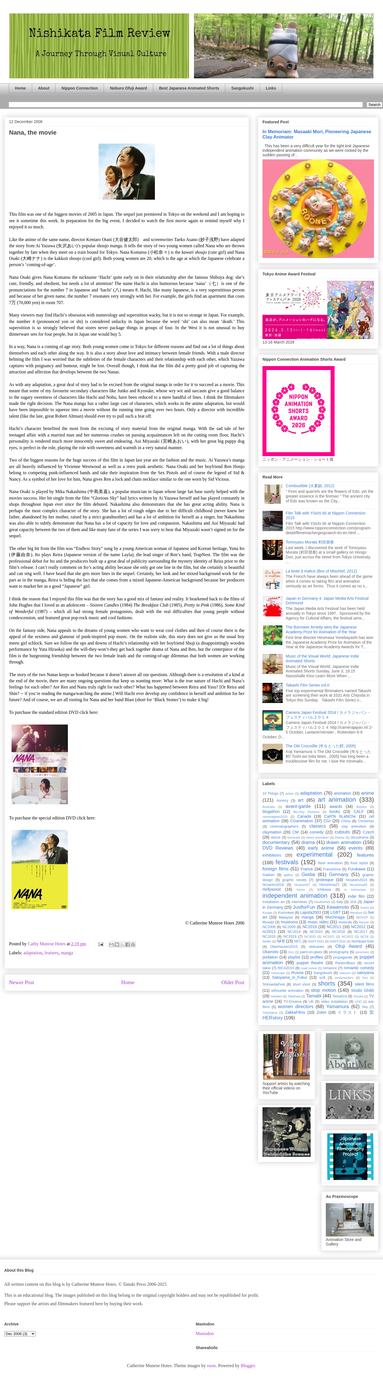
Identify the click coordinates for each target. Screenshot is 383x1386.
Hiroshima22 (329, 885)
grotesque (324, 879)
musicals (345, 922)
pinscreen (362, 952)
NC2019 (289, 937)
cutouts (342, 832)
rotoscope (278, 973)
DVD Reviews (277, 848)
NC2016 (338, 932)
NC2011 (334, 926)
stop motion (323, 990)
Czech (368, 832)
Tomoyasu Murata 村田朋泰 (310, 542)
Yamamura (337, 1006)
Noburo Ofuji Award (128, 88)
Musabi (268, 922)
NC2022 (347, 936)
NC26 (364, 936)
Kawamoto (338, 907)
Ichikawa (324, 890)
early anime (321, 848)
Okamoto (270, 952)
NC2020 (310, 936)
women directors (295, 1006)
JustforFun (304, 907)
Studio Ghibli (362, 990)
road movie (309, 968)
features (51, 952)
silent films (364, 984)
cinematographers (284, 826)
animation (342, 793)
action (290, 793)
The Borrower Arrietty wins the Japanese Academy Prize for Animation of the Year (321, 629)
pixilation (270, 957)
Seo (365, 977)
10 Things (270, 793)
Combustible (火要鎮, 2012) (310, 485)
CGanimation (301, 821)
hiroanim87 (302, 884)
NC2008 (268, 927)
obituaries (316, 947)
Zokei (321, 1012)
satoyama (365, 972)
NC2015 (316, 932)
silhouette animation (287, 991)
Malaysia (286, 917)
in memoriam (355, 889)
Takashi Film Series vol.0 (307, 685)
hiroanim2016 (273, 885)
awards (335, 806)
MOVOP (362, 917)
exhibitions (271, 855)
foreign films (275, 869)
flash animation (330, 863)
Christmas (366, 821)
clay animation (353, 826)
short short (301, 984)
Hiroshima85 (358, 884)
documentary (276, 842)
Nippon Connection (79, 88)
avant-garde (298, 806)
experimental (315, 854)
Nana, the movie (33, 132)
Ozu (291, 952)
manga (67, 952)
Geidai (308, 874)
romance (330, 968)
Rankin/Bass (345, 963)
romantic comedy (359, 968)
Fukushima (332, 869)
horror (301, 889)
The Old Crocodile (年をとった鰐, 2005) (321, 746)
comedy (317, 832)
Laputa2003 (310, 912)
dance (275, 837)
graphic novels (294, 880)
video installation (334, 1002)
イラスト (348, 1012)
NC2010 (309, 926)
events (355, 848)
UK (311, 1002)
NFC (297, 941)
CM (295, 832)
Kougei (267, 912)
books (334, 811)
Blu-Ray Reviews (306, 812)
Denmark (293, 837)
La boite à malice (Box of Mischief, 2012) (321, 571)
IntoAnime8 (322, 902)
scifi (322, 978)
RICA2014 (286, 968)
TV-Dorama (292, 1002)
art (301, 800)
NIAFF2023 (316, 941)
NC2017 (360, 932)
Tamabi (313, 996)
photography (339, 952)
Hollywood (271, 889)
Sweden (276, 996)
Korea (364, 907)
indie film (356, 896)
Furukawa (356, 869)
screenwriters (344, 977)
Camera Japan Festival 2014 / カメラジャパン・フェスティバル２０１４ (328, 714)
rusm (211, 1365)
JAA (353, 902)
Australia (268, 806)
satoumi (344, 973)
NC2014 (294, 932)
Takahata (294, 996)
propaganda (342, 957)
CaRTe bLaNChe (340, 816)
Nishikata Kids (362, 941)
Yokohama (269, 1012)
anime (367, 793)
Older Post (232, 982)
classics (317, 826)
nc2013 (268, 931)
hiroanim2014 (356, 880)
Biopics (362, 806)
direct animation (317, 837)
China (345, 821)
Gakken (268, 875)
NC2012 (358, 926)
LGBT (335, 912)
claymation (271, 832)
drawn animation (343, 842)
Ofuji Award (348, 946)
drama (308, 842)
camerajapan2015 (275, 816)
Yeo (365, 1007)
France (307, 869)
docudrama (359, 837)
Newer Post (21, 982)
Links (271, 88)
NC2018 (268, 937)
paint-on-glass (311, 952)
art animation (337, 799)
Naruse (364, 922)
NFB (281, 941)
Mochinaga (335, 917)
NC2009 (288, 927)
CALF (359, 811)
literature (356, 912)
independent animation (295, 895)
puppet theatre (310, 963)
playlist (294, 957)
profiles (316, 957)
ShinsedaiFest (273, 984)
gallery (288, 875)
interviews (299, 902)
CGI (327, 821)
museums (289, 922)
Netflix (266, 941)
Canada (304, 816)
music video (318, 922)
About (43, 88)
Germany (338, 874)
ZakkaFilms (295, 1012)
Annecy (282, 801)
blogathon (271, 811)
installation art (273, 902)
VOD (358, 1001)
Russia (297, 972)
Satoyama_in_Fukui (289, 977)
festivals (286, 862)
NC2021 (329, 936)
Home (20, 88)
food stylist (359, 863)
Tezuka (358, 996)
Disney (339, 837)
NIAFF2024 (338, 941)
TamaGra (339, 996)
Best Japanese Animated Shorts (189, 88)
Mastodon (205, 1333)
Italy (340, 902)
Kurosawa (286, 913)
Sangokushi (242, 88)
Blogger (248, 1365)
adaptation (32, 952)
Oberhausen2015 (284, 947)
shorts (326, 983)
